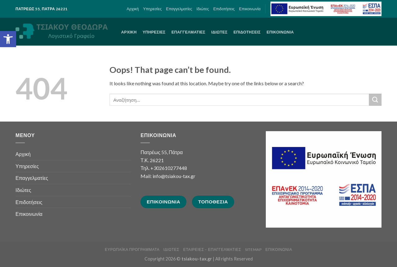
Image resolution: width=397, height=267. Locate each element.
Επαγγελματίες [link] (179, 8)
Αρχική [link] (133, 8)
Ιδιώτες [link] (202, 8)
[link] (8, 39)
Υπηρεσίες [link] (152, 8)
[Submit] (375, 100)
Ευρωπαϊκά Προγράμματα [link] (132, 249)
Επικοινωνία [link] (250, 8)
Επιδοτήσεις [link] (224, 8)
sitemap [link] (253, 249)
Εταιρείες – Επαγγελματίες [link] (212, 249)
